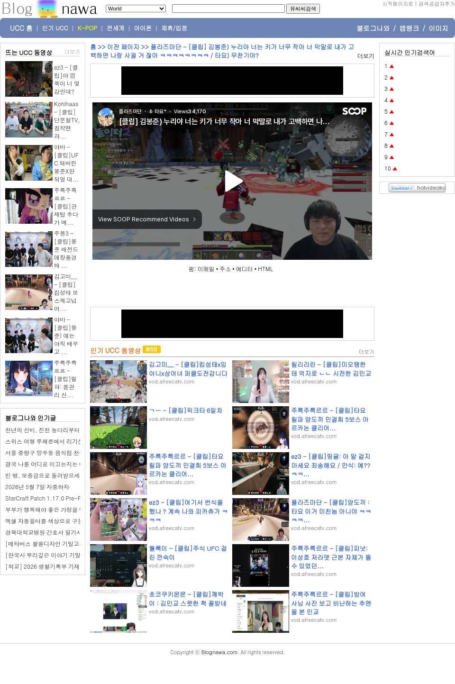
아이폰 (143, 28)
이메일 (206, 268)
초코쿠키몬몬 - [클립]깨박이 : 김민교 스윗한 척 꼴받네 (188, 598)
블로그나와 (373, 28)
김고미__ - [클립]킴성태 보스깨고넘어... (66, 292)
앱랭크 (409, 28)
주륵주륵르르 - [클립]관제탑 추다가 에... (66, 206)
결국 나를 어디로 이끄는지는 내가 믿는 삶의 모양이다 (72, 464)
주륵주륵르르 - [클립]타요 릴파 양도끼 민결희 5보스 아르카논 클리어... (330, 419)
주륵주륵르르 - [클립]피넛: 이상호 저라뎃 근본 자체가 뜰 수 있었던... (331, 557)
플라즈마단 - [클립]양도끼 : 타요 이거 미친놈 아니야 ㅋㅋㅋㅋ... (331, 511)
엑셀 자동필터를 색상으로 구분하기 (50, 521)
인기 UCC (55, 28)
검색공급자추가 (437, 3)
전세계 (116, 28)
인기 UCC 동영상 (115, 350)
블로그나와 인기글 (30, 417)
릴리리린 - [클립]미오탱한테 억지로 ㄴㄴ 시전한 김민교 (331, 368)
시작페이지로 (397, 3)
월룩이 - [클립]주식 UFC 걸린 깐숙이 (188, 552)
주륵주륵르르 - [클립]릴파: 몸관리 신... (65, 378)
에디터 (244, 268)
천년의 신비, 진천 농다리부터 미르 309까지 (60, 430)
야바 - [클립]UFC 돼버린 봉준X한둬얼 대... (66, 163)
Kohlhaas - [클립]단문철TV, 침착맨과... (67, 120)
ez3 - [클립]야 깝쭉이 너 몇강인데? (67, 79)
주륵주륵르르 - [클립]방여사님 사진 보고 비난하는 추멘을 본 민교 (331, 603)
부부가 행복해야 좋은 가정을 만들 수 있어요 (60, 509)
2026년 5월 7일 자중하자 (37, 487)
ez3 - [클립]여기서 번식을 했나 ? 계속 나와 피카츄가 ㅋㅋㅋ (188, 511)
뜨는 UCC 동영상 (29, 52)
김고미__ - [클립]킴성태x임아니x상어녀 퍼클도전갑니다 (188, 368)
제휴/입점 (174, 28)
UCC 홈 (21, 28)
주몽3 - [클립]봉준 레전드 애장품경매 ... (66, 249)
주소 (225, 268)
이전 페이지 (123, 46)
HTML (265, 268)
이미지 (438, 28)
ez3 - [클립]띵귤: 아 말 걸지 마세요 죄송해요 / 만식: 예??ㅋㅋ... (330, 465)
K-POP (87, 28)
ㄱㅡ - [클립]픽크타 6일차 (186, 410)
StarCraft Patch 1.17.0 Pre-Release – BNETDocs (69, 498)
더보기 (72, 51)
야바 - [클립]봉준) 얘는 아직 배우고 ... (66, 335)
